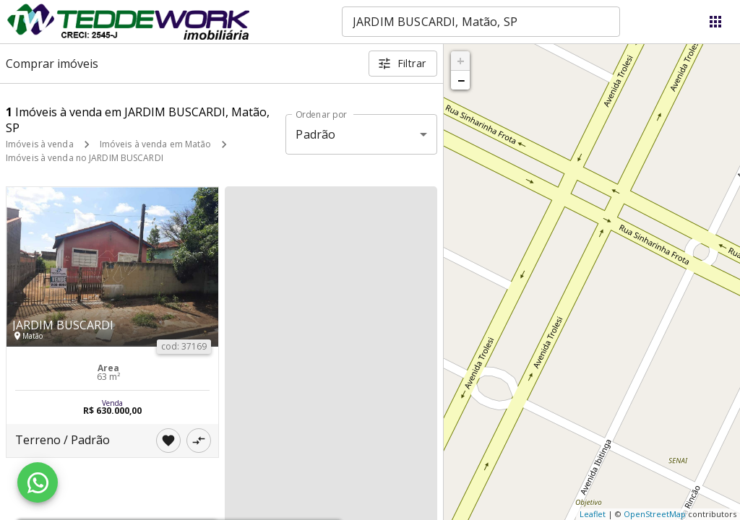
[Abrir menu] (715, 21)
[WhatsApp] (37, 482)
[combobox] (481, 21)
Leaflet (593, 513)
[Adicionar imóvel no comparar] (198, 440)
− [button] (461, 80)
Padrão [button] (315, 134)
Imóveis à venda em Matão (156, 144)
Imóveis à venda (40, 144)
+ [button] (461, 60)
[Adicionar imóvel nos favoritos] (168, 440)
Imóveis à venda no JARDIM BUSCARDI (84, 158)
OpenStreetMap (655, 513)
